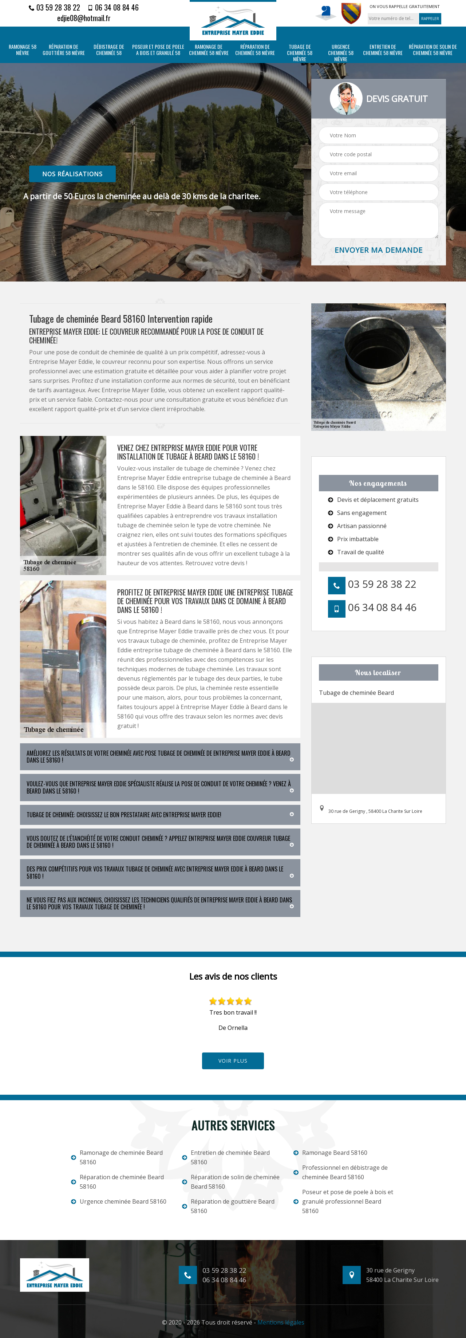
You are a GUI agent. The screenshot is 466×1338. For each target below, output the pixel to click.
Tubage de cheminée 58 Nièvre (299, 53)
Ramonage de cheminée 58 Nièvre (209, 50)
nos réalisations (72, 174)
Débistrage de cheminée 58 (109, 50)
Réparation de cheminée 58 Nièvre (255, 50)
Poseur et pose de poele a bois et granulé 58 (158, 50)
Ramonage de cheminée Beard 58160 (117, 1157)
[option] (233, 1014)
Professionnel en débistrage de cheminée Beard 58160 (340, 1172)
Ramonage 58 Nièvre (22, 50)
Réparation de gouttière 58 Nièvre (64, 50)
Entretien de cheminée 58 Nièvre (383, 50)
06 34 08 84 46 (113, 7)
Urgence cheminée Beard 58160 (118, 1201)
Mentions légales (280, 1322)
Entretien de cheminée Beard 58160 (226, 1157)
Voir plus (233, 1060)
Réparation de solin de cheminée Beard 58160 (231, 1182)
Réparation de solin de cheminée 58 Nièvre (433, 50)
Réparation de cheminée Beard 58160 (117, 1182)
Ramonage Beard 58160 (330, 1153)
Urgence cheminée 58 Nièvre (341, 53)
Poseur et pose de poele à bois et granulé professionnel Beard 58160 (343, 1201)
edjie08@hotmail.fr (84, 18)
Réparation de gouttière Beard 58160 (228, 1206)
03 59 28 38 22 (54, 7)
